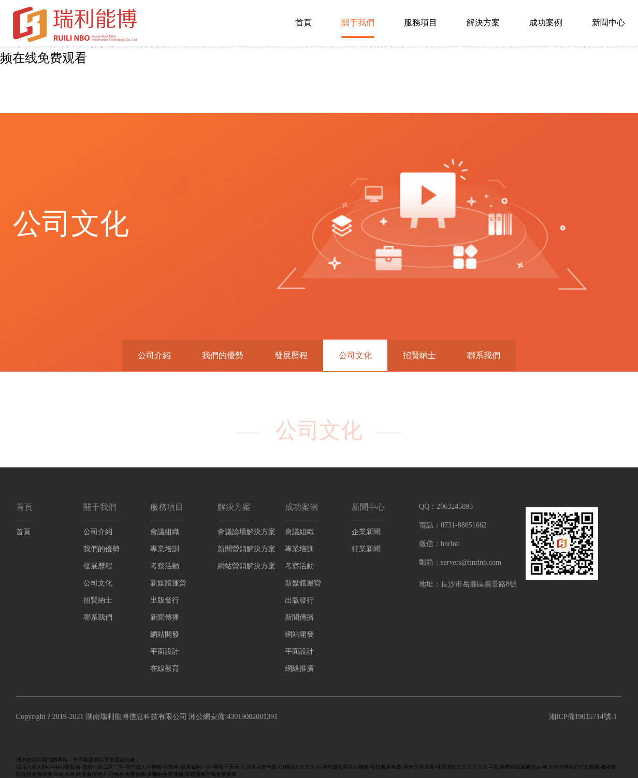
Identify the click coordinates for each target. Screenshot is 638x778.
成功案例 (545, 22)
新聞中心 (608, 22)
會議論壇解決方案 (247, 532)
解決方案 (483, 22)
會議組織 (164, 532)
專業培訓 (164, 549)
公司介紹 (154, 355)
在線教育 (164, 668)
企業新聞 (366, 532)
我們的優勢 (222, 355)
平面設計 (164, 651)
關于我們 (357, 22)
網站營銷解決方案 (247, 566)
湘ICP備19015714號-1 (583, 717)
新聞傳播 (164, 617)
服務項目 (420, 22)
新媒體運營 (168, 583)
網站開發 (164, 634)
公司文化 (355, 355)
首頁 (303, 22)
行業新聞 (366, 549)
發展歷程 (291, 355)
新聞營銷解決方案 (247, 549)
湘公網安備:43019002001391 (233, 717)
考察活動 (164, 566)
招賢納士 (419, 355)
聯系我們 (483, 355)
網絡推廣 (299, 668)
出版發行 (164, 600)
